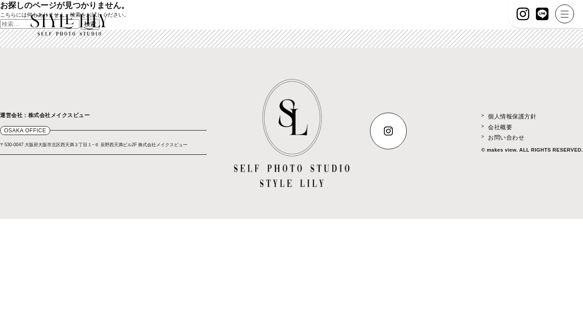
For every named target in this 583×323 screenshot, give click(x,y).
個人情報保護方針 (512, 116)
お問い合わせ (506, 137)
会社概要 (500, 127)
